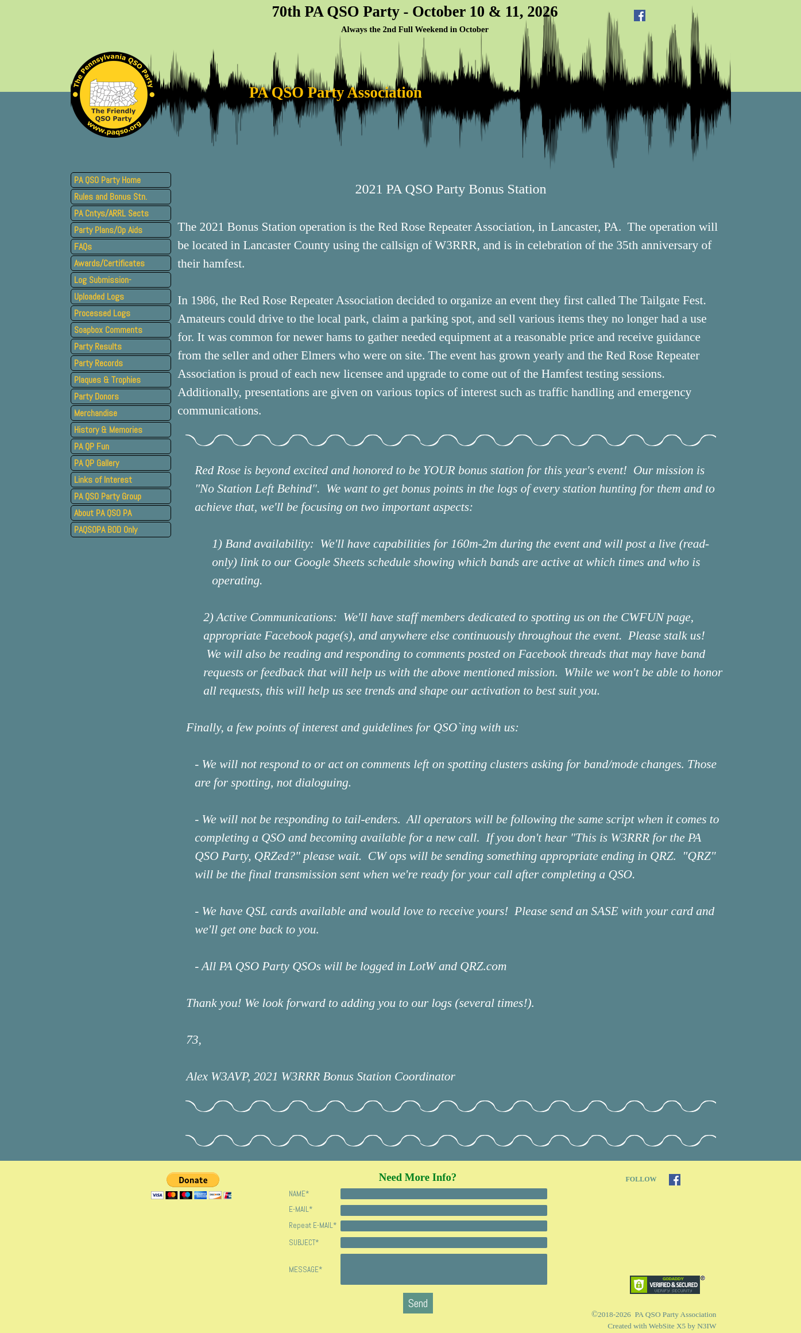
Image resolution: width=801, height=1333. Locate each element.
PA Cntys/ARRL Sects (111, 213)
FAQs (83, 247)
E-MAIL (300, 1209)
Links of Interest (103, 480)
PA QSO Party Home (107, 180)
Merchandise (95, 413)
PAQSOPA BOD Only (105, 530)
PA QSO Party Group (107, 496)
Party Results (98, 346)
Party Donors (96, 396)
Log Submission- (102, 280)
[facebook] (639, 15)
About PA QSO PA (102, 513)
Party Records (98, 363)
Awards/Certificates (109, 263)
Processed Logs (102, 313)
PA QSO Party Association (335, 92)
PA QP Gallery (96, 463)
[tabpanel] (415, 18)
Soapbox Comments (108, 330)
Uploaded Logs (99, 296)
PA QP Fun (91, 446)
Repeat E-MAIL (312, 1225)
